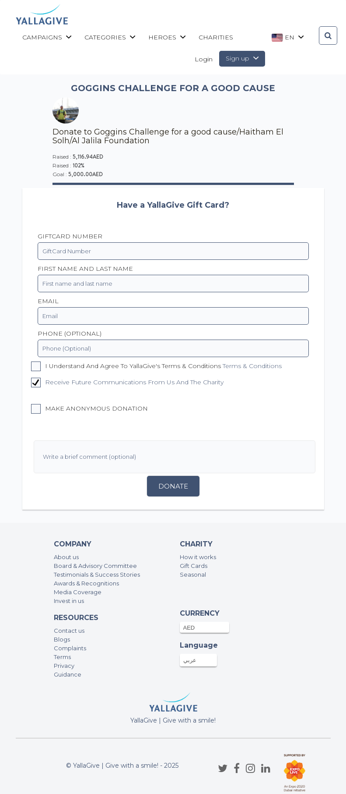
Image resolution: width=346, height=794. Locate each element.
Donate (173, 486)
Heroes (166, 37)
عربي (189, 659)
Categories (109, 37)
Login (204, 59)
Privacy (64, 665)
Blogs (62, 639)
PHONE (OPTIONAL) (69, 333)
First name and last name (85, 269)
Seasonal (193, 574)
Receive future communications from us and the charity (134, 382)
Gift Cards (193, 565)
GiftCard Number (70, 236)
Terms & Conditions (252, 366)
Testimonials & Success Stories (97, 574)
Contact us (69, 630)
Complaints (70, 648)
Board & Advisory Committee (95, 565)
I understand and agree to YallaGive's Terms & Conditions (156, 366)
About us (66, 556)
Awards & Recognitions (86, 583)
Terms (62, 656)
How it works (198, 556)
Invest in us (69, 600)
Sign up (242, 58)
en (288, 37)
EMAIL (48, 301)
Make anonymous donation (89, 409)
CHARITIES (216, 37)
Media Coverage (77, 592)
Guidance (67, 674)
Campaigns (46, 37)
